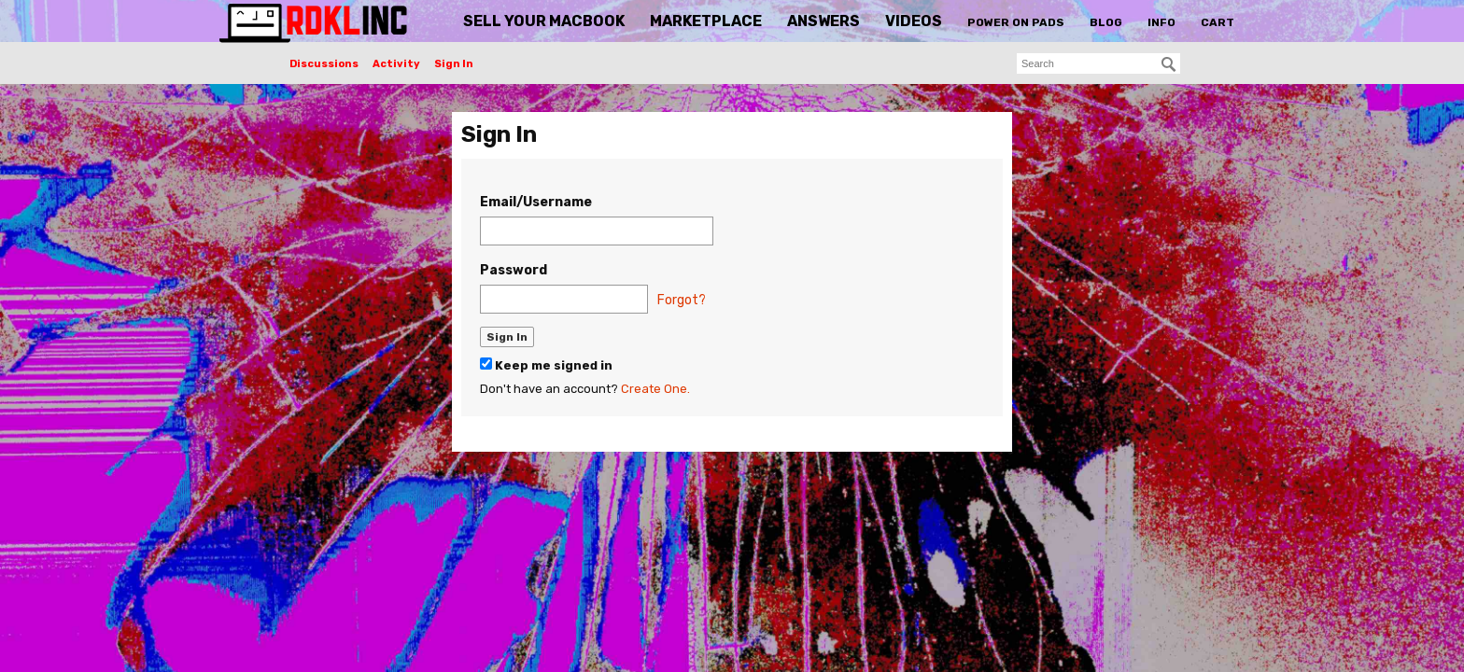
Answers (823, 21)
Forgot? (681, 300)
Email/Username (536, 202)
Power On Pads (1015, 22)
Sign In (453, 64)
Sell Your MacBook (544, 21)
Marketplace (706, 21)
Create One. (655, 389)
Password (513, 270)
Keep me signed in (546, 364)
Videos (913, 21)
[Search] (1168, 64)
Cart (1217, 22)
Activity (396, 64)
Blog (1106, 22)
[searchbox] (1098, 63)
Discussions (324, 64)
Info (1161, 22)
